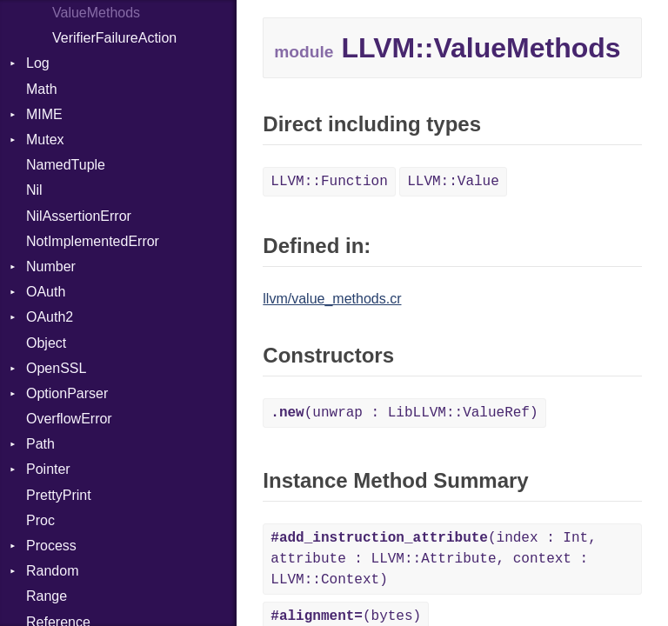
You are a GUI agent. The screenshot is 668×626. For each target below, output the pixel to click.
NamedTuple (65, 164)
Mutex (45, 139)
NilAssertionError (78, 216)
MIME (44, 114)
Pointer (48, 469)
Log (38, 63)
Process (51, 545)
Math (41, 89)
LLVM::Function (329, 182)
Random (52, 570)
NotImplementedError (92, 241)
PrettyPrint (58, 495)
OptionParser (67, 393)
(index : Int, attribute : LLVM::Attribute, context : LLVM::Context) (433, 559)
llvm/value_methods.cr (332, 298)
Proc (40, 520)
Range (46, 596)
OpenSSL (56, 368)
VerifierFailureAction (114, 37)
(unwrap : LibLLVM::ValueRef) (404, 413)
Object (46, 343)
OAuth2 (49, 317)
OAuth (45, 291)
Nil (34, 190)
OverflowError (69, 418)
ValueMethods (96, 12)
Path (40, 443)
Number (51, 266)
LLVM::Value (453, 182)
